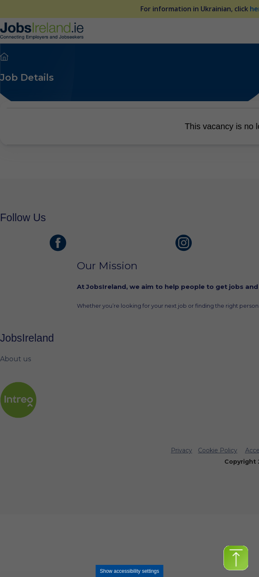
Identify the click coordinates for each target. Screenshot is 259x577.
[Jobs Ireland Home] (42, 30)
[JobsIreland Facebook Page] (58, 243)
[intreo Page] (18, 400)
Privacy (181, 450)
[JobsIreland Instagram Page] (183, 243)
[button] (236, 558)
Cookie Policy (217, 450)
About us (15, 359)
